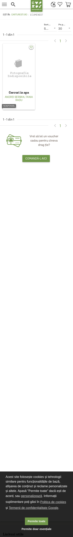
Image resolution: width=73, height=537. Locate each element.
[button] (19, 4)
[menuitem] (52, 4)
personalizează (31, 496)
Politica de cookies (53, 502)
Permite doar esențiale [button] (37, 529)
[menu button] (4, 4)
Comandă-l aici (36, 158)
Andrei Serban (15, 96)
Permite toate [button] (36, 521)
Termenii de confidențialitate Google (33, 508)
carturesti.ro (19, 14)
